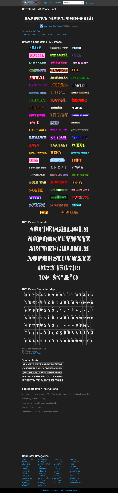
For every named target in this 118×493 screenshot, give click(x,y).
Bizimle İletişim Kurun (49, 490)
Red (57, 476)
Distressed (44, 464)
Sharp (25, 480)
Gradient (42, 469)
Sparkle (74, 480)
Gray (57, 469)
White (25, 485)
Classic (26, 464)
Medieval (75, 471)
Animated (43, 459)
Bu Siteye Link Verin (69, 490)
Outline (74, 473)
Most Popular (27, 459)
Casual (58, 462)
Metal (25, 473)
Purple (42, 476)
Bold (57, 34)
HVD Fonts (36, 31)
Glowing (75, 466)
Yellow (42, 485)
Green (74, 469)
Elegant (58, 464)
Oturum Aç (90, 3)
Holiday (42, 471)
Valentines (75, 482)
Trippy (57, 482)
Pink (25, 476)
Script (57, 478)
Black (58, 459)
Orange (58, 473)
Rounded (27, 478)
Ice (56, 471)
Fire (72, 464)
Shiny (41, 480)
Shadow (75, 478)
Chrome (74, 462)
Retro (73, 476)
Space (57, 480)
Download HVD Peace (51, 26)
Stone (41, 482)
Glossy (58, 466)
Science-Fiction (45, 478)
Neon (41, 473)
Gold (25, 469)
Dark (50, 34)
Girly (41, 466)
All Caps (35, 34)
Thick (64, 34)
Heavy (26, 471)
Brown (26, 462)
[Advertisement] (11, 41)
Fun (25, 466)
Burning (42, 462)
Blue (73, 459)
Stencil (26, 34)
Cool (43, 34)
